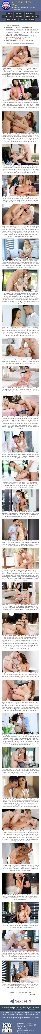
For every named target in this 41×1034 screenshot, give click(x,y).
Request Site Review (8, 1007)
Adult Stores (8, 16)
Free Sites (29, 13)
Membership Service (19, 1009)
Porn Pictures (11, 20)
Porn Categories (31, 16)
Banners (8, 1009)
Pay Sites (19, 13)
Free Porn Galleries (27, 20)
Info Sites (19, 16)
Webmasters (32, 1009)
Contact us (36, 1007)
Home (10, 13)
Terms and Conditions (24, 1007)
